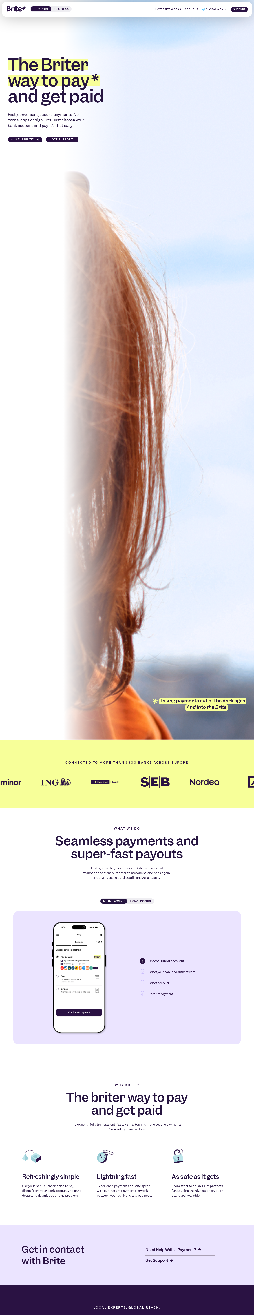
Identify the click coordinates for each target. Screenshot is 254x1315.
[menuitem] (215, 9)
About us (192, 8)
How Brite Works (168, 8)
